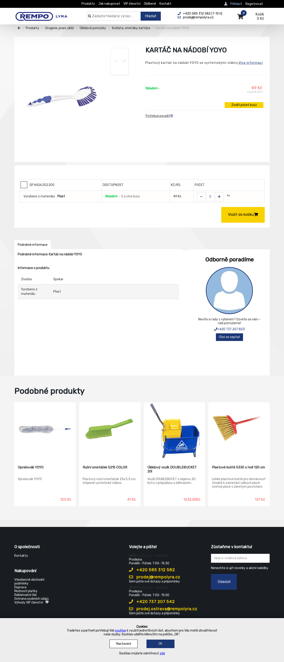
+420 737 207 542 (152, 601)
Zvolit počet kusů (244, 105)
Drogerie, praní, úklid (59, 28)
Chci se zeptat (229, 337)
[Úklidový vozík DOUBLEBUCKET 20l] (174, 431)
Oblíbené (150, 4)
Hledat (150, 16)
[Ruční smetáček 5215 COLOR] (109, 431)
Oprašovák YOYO (30, 467)
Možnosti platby (25, 591)
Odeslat (224, 582)
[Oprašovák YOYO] (45, 431)
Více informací (251, 63)
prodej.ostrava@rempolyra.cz (163, 608)
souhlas (120, 630)
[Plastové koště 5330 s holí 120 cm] (239, 431)
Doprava (20, 587)
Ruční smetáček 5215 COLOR (105, 467)
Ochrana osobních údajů (31, 599)
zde (162, 653)
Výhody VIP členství (31, 602)
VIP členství (131, 4)
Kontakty (21, 556)
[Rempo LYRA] (41, 13)
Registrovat (254, 4)
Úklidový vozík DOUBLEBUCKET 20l (172, 469)
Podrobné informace (32, 245)
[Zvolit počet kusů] (210, 196)
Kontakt (165, 4)
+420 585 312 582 (152, 569)
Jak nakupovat (109, 4)
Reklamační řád (25, 595)
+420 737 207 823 (229, 329)
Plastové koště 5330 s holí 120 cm (238, 467)
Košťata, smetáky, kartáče (131, 28)
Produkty (88, 4)
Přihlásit (236, 4)
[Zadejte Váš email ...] (240, 558)
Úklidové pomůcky (93, 28)
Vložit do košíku (243, 214)
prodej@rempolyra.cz (154, 577)
